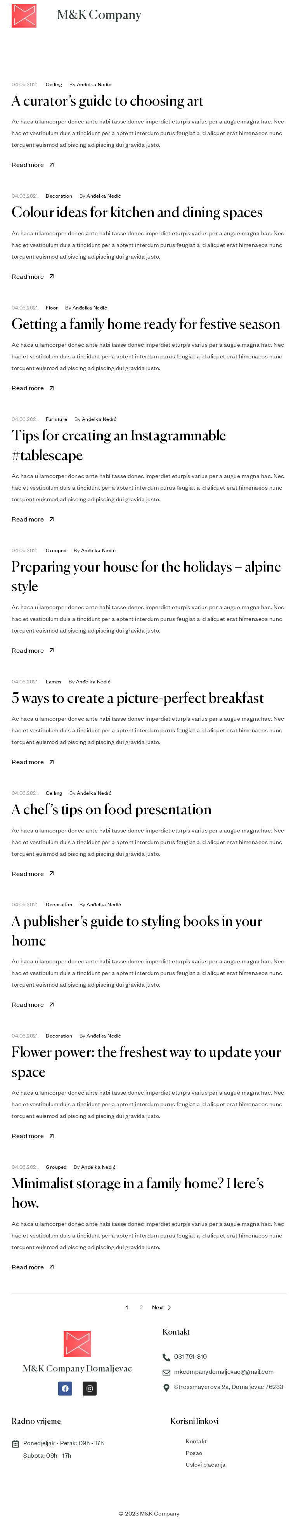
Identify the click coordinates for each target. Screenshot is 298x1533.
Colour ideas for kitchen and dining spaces (137, 213)
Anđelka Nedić (94, 84)
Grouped (56, 550)
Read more (33, 164)
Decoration (59, 196)
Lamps (54, 681)
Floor (52, 307)
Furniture (57, 419)
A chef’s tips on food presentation (111, 810)
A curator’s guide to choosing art (108, 102)
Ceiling (54, 84)
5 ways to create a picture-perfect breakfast (138, 699)
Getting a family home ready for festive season (146, 325)
